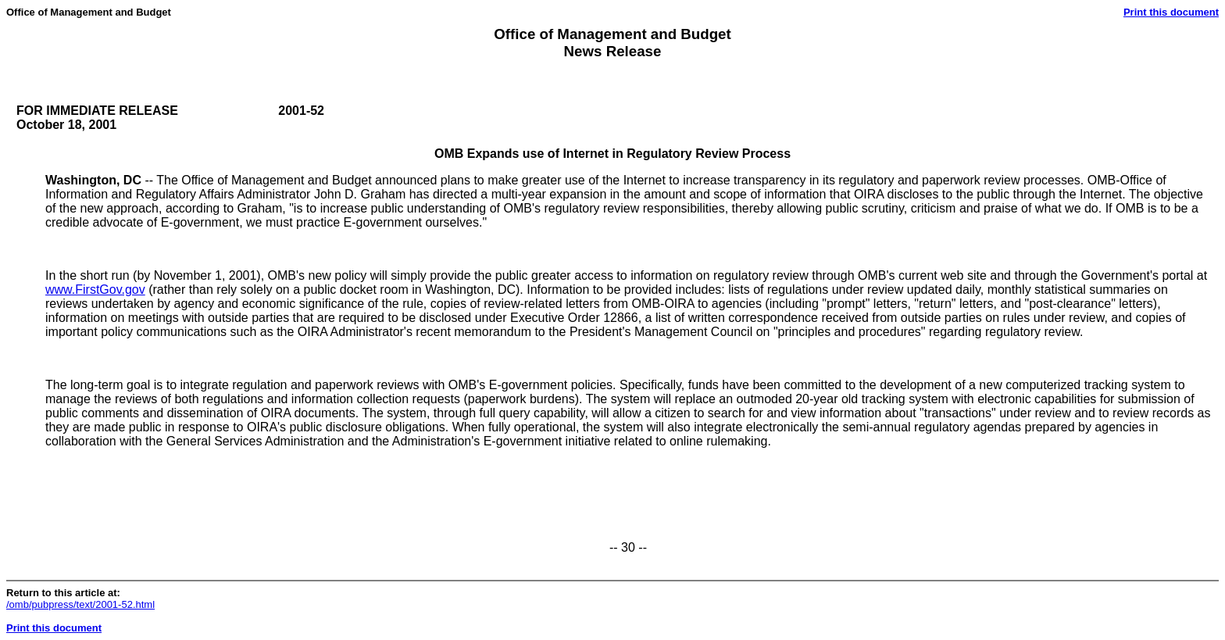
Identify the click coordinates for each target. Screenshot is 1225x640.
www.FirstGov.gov (95, 289)
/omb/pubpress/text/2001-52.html (80, 604)
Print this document (1171, 12)
